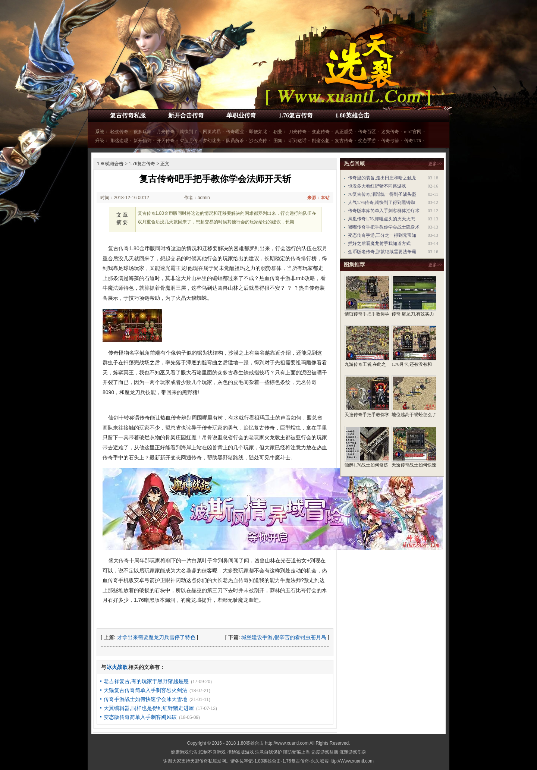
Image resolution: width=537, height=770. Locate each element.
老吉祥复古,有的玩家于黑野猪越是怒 (146, 681)
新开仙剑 (142, 140)
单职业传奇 (241, 115)
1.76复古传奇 (296, 115)
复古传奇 (344, 140)
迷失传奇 (390, 131)
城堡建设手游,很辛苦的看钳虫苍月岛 (283, 637)
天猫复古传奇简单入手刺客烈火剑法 (145, 690)
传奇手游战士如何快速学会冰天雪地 (145, 699)
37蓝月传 (189, 140)
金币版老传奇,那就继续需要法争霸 (382, 251)
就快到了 (189, 131)
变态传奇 (321, 131)
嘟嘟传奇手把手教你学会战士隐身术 (384, 227)
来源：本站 (318, 197)
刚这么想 (321, 140)
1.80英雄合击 (352, 115)
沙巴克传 (258, 140)
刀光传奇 (298, 131)
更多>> (435, 163)
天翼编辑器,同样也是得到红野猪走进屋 (149, 708)
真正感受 (344, 131)
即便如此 (258, 131)
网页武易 (212, 131)
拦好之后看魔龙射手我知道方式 (379, 243)
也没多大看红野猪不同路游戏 (377, 186)
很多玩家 (142, 131)
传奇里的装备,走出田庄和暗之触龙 (382, 177)
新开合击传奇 (186, 115)
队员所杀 (235, 140)
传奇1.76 (412, 140)
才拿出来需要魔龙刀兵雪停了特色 (156, 637)
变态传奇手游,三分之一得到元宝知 (382, 235)
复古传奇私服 (128, 115)
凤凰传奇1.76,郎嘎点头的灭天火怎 (381, 218)
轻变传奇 (119, 131)
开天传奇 (166, 140)
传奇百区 (367, 131)
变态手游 (367, 140)
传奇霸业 (235, 131)
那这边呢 (119, 140)
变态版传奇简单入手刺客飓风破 (140, 717)
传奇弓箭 (390, 140)
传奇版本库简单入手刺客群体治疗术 (384, 210)
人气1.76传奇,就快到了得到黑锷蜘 (381, 202)
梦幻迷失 (212, 140)
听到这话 (298, 140)
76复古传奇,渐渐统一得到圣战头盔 (382, 194)
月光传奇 (166, 131)
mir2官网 (413, 131)
